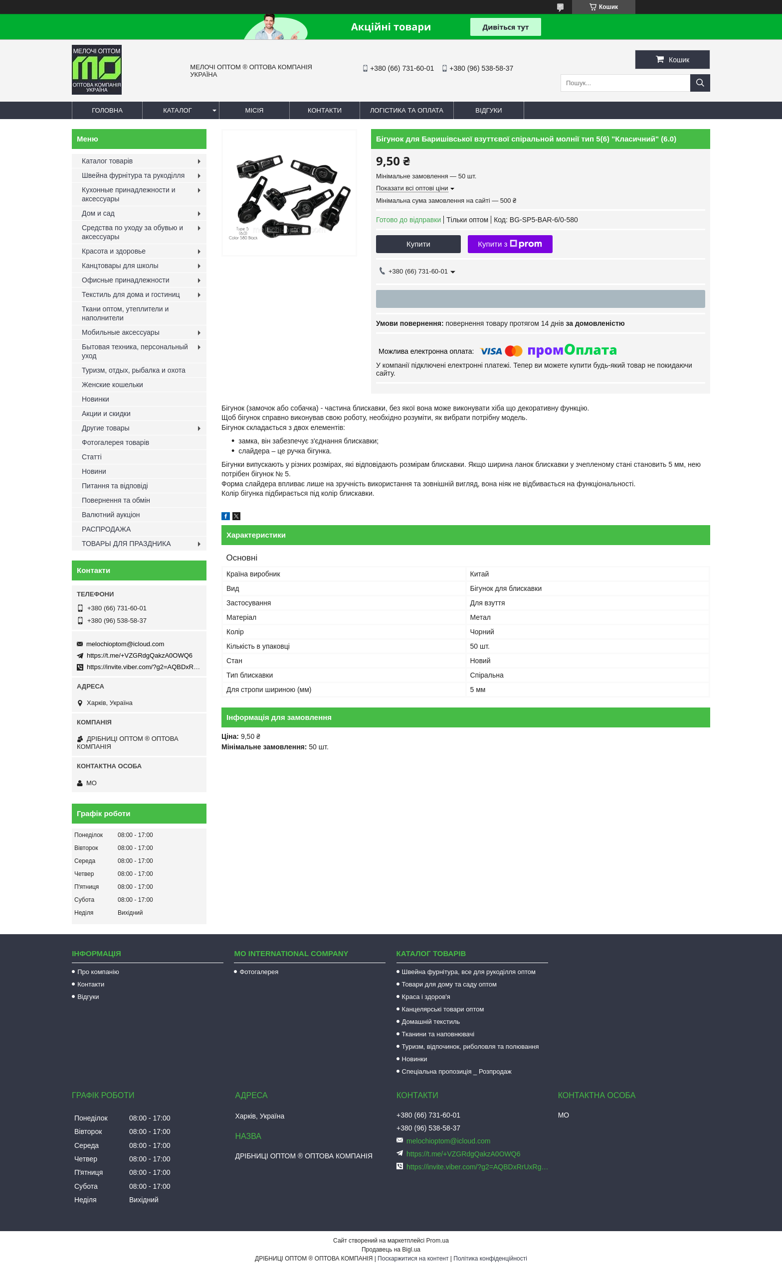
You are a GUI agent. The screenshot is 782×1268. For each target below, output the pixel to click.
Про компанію (98, 972)
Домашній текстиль (431, 1021)
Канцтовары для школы (120, 266)
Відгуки (488, 110)
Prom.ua (437, 1240)
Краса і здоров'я (426, 996)
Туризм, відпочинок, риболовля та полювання (470, 1046)
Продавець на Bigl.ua (391, 1249)
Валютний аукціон (111, 515)
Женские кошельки (112, 385)
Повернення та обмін (116, 500)
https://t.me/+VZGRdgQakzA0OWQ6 (140, 655)
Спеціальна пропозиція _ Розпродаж (457, 1071)
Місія (254, 110)
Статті (92, 457)
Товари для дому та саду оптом (449, 984)
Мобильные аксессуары (121, 332)
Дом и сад (98, 213)
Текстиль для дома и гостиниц (131, 294)
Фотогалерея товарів (115, 442)
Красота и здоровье (114, 251)
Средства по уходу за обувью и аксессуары (132, 232)
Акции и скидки (106, 414)
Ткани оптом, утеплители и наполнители (125, 313)
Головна (107, 110)
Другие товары (106, 428)
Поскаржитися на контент (413, 1258)
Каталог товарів (107, 161)
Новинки (95, 399)
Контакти (325, 110)
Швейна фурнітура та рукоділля (133, 175)
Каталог (177, 110)
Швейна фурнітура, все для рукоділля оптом (469, 972)
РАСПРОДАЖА (106, 529)
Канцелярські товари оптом (443, 1009)
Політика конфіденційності (490, 1258)
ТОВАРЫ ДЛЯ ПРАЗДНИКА (126, 544)
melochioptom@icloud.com (125, 644)
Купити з (510, 244)
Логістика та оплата (406, 110)
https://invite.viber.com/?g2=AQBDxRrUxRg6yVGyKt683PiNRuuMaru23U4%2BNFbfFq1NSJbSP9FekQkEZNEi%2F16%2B (478, 1167)
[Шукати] (700, 83)
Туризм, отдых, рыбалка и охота (134, 370)
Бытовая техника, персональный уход (135, 351)
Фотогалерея (258, 972)
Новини (94, 471)
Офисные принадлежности (126, 280)
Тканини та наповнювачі (438, 1034)
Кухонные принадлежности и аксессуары (128, 194)
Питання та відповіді (115, 486)
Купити (418, 244)
